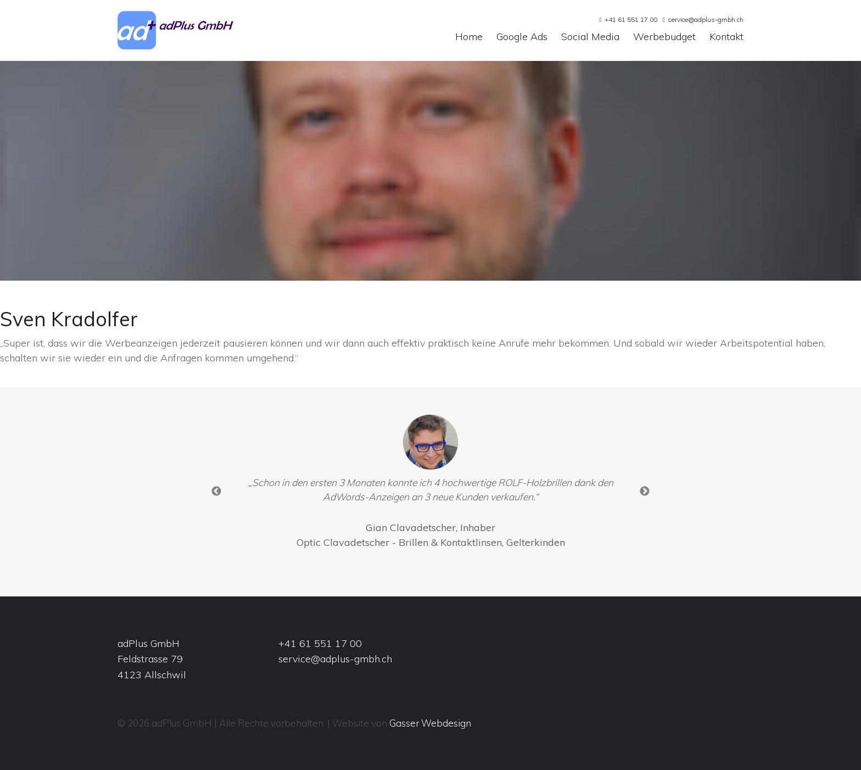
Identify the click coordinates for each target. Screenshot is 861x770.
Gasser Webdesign (430, 723)
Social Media (590, 37)
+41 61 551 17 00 (631, 19)
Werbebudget (664, 37)
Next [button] (644, 491)
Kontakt (726, 37)
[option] (430, 485)
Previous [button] (216, 491)
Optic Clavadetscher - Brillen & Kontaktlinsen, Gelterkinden (431, 542)
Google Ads (521, 37)
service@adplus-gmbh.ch (705, 19)
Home (469, 37)
